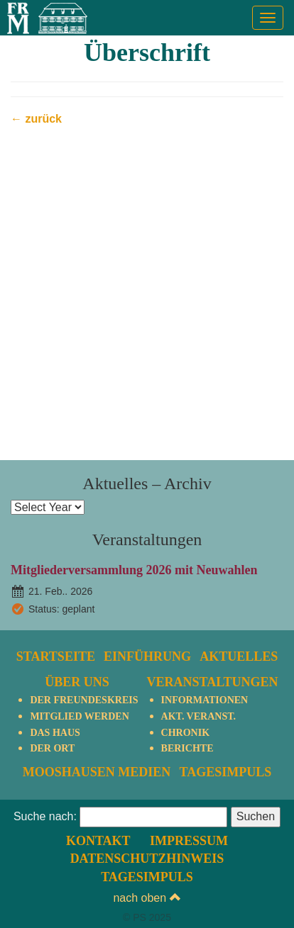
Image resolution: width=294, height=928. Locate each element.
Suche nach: (45, 816)
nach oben (146, 898)
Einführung (147, 656)
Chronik (185, 732)
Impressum (189, 841)
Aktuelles (239, 656)
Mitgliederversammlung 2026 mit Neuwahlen (134, 570)
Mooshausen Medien (97, 772)
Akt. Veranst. (198, 716)
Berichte (187, 748)
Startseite (55, 656)
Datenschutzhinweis (147, 858)
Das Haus (55, 732)
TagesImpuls (225, 772)
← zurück (36, 119)
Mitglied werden (79, 716)
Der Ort (52, 748)
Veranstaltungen (212, 682)
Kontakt (98, 841)
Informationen (205, 700)
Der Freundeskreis (84, 700)
